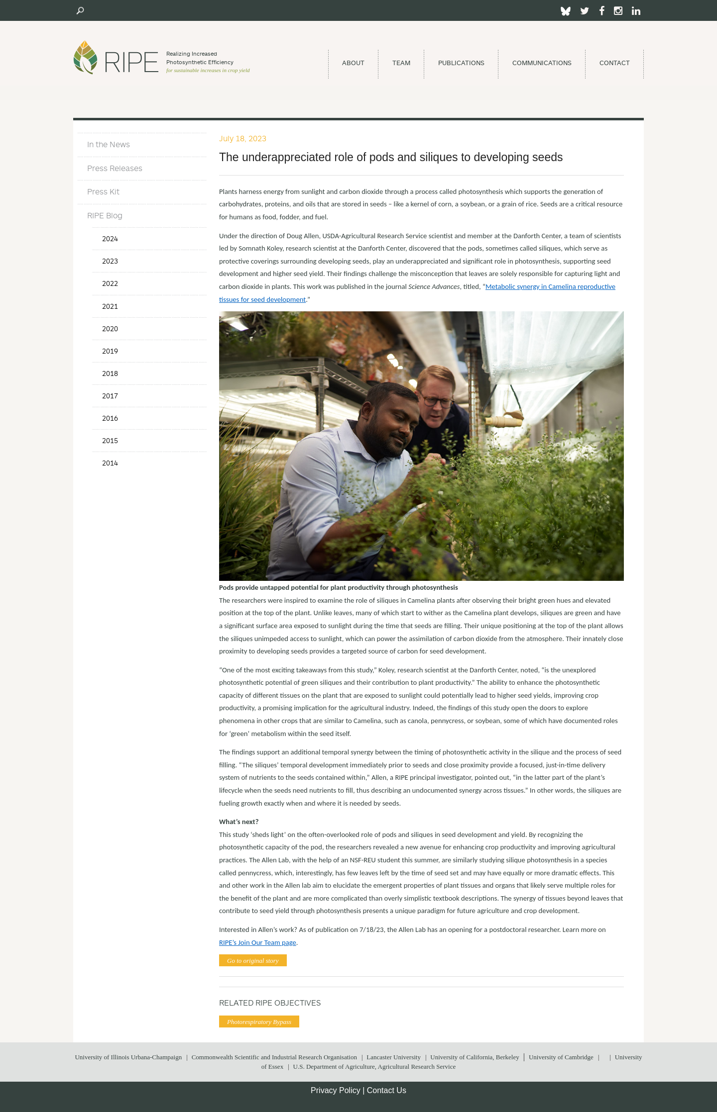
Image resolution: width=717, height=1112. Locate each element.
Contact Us (386, 1090)
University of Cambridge (561, 1057)
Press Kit (103, 191)
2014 (110, 463)
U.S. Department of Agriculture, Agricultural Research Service (374, 1066)
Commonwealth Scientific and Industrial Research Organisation (274, 1057)
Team (401, 63)
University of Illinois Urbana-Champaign (128, 1057)
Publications (461, 63)
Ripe (116, 57)
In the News (108, 144)
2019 (110, 351)
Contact (614, 63)
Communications (542, 63)
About (353, 63)
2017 (110, 395)
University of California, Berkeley (474, 1057)
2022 (110, 283)
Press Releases (114, 168)
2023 (110, 261)
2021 (110, 306)
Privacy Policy (335, 1090)
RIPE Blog (104, 215)
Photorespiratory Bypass (259, 1021)
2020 (110, 328)
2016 (110, 418)
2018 (110, 373)
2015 (110, 440)
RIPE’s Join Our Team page (257, 942)
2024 (110, 238)
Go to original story (253, 960)
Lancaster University (393, 1057)
